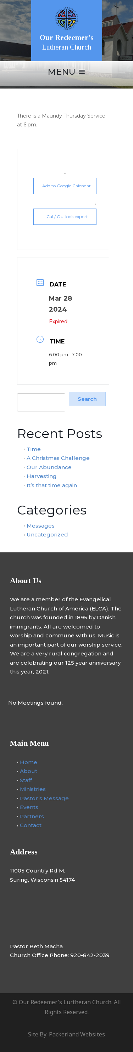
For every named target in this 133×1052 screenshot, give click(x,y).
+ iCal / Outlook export (65, 216)
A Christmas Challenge (58, 458)
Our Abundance (49, 467)
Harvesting (42, 476)
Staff (26, 780)
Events (29, 807)
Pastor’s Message (44, 798)
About (28, 771)
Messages (41, 525)
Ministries (33, 789)
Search (25, 389)
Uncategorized (47, 534)
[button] (62, 72)
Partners (32, 816)
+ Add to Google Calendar (65, 185)
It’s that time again (52, 485)
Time (34, 448)
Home (28, 761)
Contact (30, 825)
